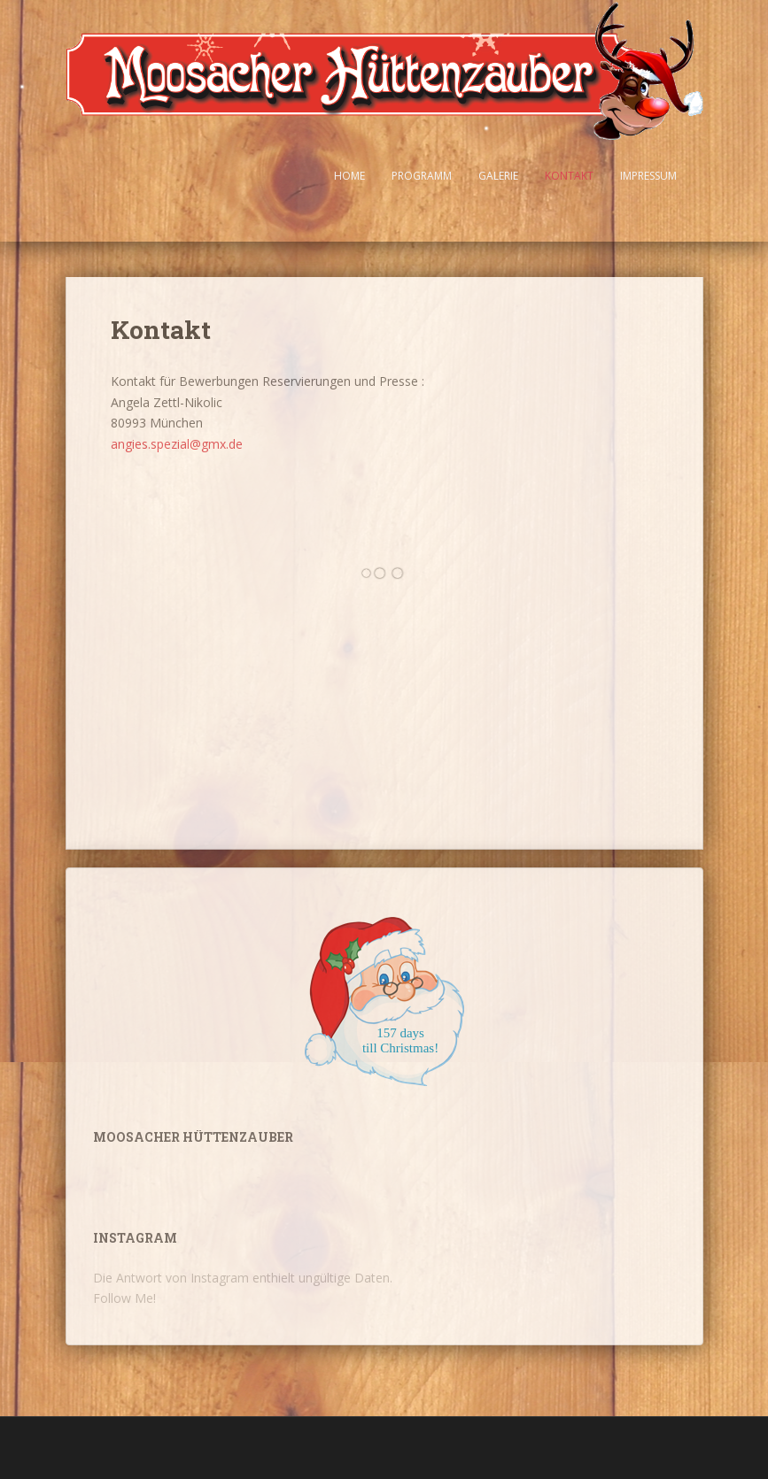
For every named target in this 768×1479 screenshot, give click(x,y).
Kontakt (569, 175)
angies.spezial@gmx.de (177, 443)
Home (349, 175)
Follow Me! (124, 1298)
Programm (422, 175)
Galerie (498, 175)
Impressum (648, 175)
